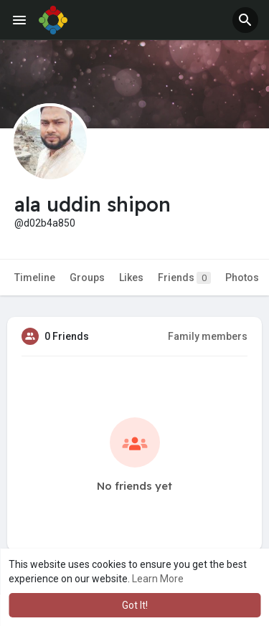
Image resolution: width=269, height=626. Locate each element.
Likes (131, 277)
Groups (87, 277)
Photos (242, 277)
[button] (245, 20)
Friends (184, 278)
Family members (207, 336)
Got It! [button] (135, 605)
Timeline (34, 277)
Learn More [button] (158, 578)
